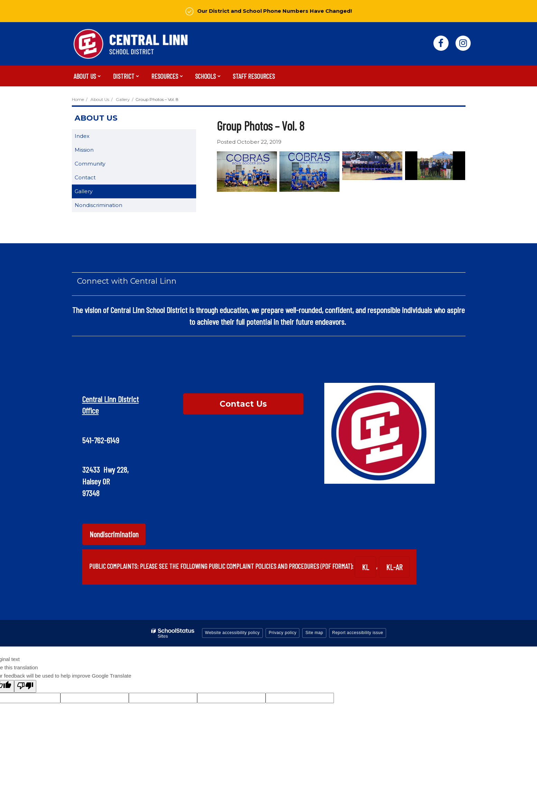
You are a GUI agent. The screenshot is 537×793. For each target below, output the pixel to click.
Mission (84, 150)
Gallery (123, 99)
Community (90, 163)
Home (78, 99)
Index (82, 136)
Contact (85, 177)
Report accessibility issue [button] (357, 632)
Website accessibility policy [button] (232, 632)
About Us (99, 99)
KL (365, 567)
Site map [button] (314, 632)
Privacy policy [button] (282, 632)
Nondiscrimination (98, 205)
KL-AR (394, 567)
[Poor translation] (25, 686)
